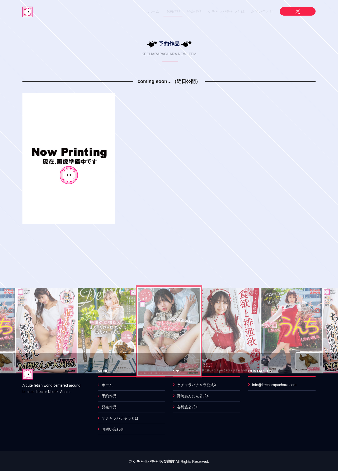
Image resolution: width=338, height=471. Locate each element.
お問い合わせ (262, 11)
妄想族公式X (187, 407)
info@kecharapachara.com (274, 385)
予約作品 (173, 11)
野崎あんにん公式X (193, 396)
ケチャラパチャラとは (226, 11)
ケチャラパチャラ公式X (196, 385)
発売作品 (194, 11)
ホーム (153, 11)
